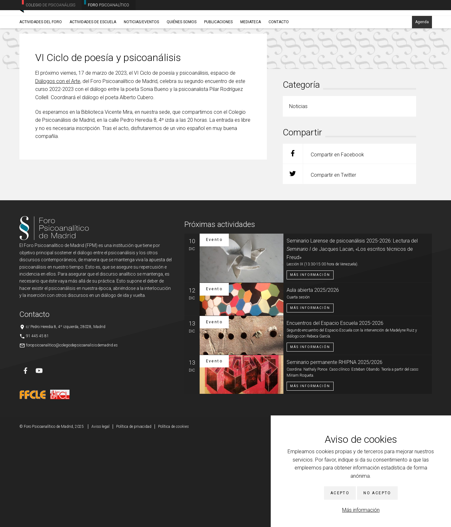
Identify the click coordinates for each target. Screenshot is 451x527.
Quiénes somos (181, 50)
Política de (173, 517)
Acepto (339, 493)
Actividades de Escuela (93, 50)
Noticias (69, 65)
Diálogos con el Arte (57, 172)
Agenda (422, 50)
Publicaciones (218, 50)
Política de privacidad (133, 517)
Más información (361, 510)
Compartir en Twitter (319, 265)
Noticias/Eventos (141, 50)
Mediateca (250, 50)
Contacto (279, 50)
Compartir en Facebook (323, 245)
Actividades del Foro (40, 50)
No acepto (377, 493)
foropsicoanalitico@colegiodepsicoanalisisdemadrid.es (72, 436)
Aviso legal (100, 517)
